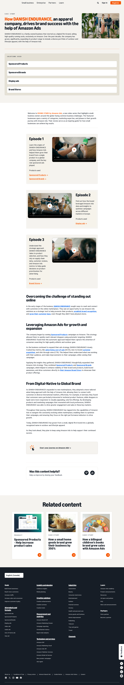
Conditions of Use (19, 674)
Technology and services (46, 639)
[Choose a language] (14, 575)
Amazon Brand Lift (42, 620)
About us (7, 674)
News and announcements (108, 604)
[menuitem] (14, 623)
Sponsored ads (9, 613)
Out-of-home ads (10, 632)
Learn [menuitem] (103, 585)
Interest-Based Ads (45, 674)
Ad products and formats (11, 609)
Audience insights (42, 588)
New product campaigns (44, 658)
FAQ (102, 601)
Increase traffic (9, 595)
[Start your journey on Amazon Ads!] (55, 448)
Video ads (8, 626)
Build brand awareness (11, 588)
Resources (104, 595)
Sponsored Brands (84, 365)
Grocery (71, 608)
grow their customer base (40, 314)
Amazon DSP (40, 642)
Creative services (42, 604)
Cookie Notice (58, 674)
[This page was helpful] (92, 473)
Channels (72, 636)
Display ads (8, 623)
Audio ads (8, 629)
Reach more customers (12, 592)
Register (115, 3)
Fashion (71, 601)
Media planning (41, 592)
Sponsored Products (59, 334)
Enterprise (41, 3)
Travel (70, 630)
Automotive (72, 588)
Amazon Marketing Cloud (44, 645)
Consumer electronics (75, 595)
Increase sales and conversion (13, 598)
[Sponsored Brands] (17, 73)
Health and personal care (76, 611)
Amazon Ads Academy (107, 588)
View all (7, 636)
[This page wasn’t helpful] (86, 473)
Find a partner (105, 614)
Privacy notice (32, 674)
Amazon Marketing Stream (45, 623)
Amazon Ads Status (71, 674)
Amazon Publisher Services (45, 652)
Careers (83, 674)
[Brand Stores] (15, 90)
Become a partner (106, 617)
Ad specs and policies (107, 598)
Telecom (71, 624)
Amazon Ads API (42, 649)
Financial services (74, 604)
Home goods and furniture (76, 614)
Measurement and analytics (44, 615)
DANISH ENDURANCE (62, 306)
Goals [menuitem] (7, 585)
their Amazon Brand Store (70, 370)
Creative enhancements (44, 601)
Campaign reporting (42, 626)
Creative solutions (43, 598)
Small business (28, 3)
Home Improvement (75, 617)
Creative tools (41, 608)
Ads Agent (40, 661)
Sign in (104, 3)
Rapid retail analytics (43, 632)
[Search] (98, 3)
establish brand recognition (85, 311)
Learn (61, 3)
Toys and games (73, 627)
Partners (52, 3)
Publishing (72, 620)
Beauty (71, 592)
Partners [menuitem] (104, 611)
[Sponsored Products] (18, 64)
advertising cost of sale (55, 350)
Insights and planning (45, 585)
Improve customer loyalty (12, 601)
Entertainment (73, 598)
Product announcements (108, 592)
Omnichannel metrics (43, 629)
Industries (72, 585)
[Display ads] (14, 81)
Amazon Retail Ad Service (44, 655)
